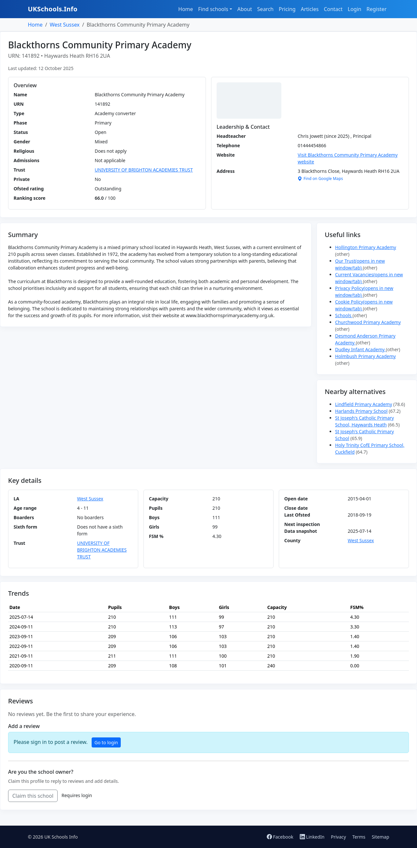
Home (185, 9)
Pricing (287, 9)
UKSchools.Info (52, 9)
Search (265, 9)
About (244, 9)
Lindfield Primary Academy (363, 404)
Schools (344, 315)
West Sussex (64, 24)
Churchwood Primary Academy (368, 322)
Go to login (106, 742)
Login (354, 9)
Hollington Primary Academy (365, 247)
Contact (333, 9)
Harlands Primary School (361, 411)
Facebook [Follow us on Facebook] (281, 837)
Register (376, 9)
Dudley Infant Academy (360, 349)
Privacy (338, 837)
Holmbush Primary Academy (365, 356)
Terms (358, 837)
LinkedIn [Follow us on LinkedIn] (313, 837)
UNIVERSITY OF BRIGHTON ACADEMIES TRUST (144, 170)
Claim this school (32, 795)
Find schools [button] (213, 9)
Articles (310, 9)
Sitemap (380, 837)
